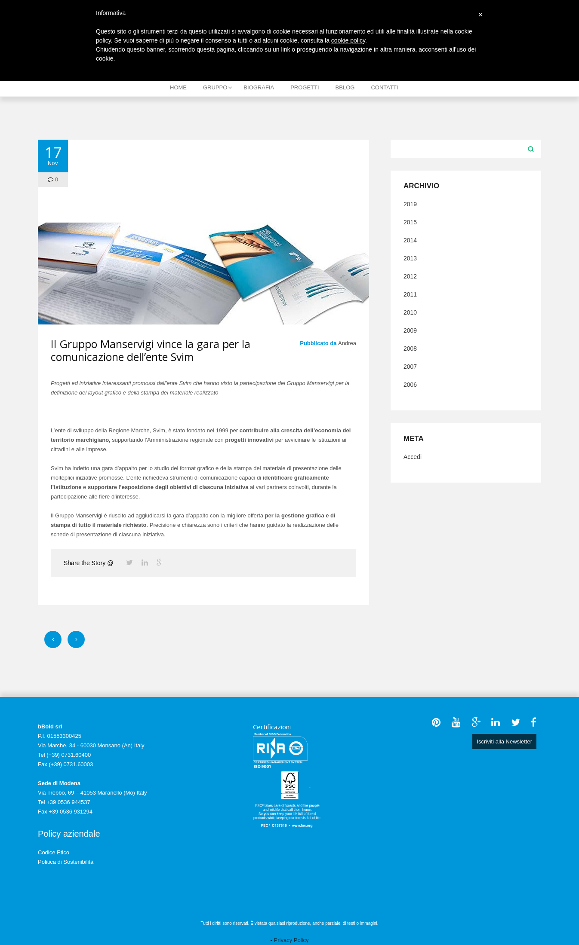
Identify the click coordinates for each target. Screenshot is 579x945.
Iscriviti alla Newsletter (504, 741)
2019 (410, 204)
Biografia (258, 87)
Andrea (347, 343)
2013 (410, 258)
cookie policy (348, 40)
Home (178, 87)
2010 (410, 312)
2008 (410, 348)
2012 (410, 276)
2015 (410, 222)
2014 (410, 240)
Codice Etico (53, 852)
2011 (410, 294)
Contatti (384, 87)
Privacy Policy (291, 940)
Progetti (304, 87)
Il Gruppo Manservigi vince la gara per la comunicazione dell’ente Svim (150, 350)
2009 (410, 330)
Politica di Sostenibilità (65, 862)
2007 (410, 366)
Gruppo (215, 87)
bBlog (345, 87)
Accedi (412, 456)
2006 (410, 384)
